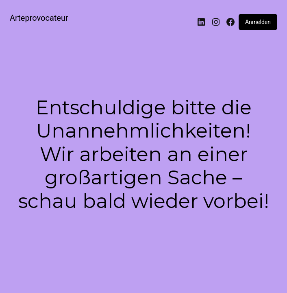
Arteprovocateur (39, 18)
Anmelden (258, 22)
